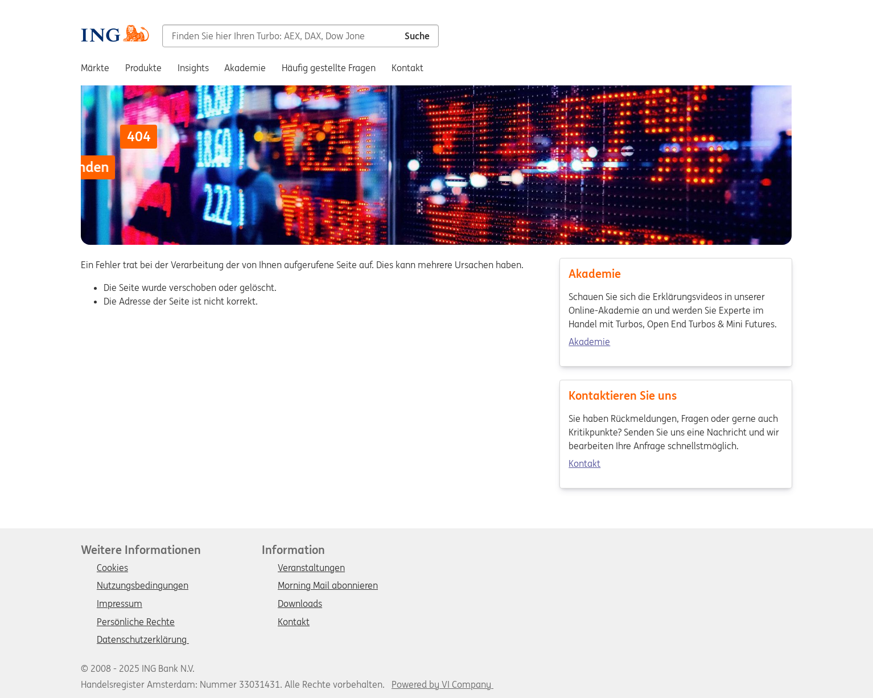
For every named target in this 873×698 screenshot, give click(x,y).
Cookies (112, 568)
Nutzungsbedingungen (142, 586)
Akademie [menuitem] (245, 67)
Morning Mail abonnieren (328, 586)
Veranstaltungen (311, 568)
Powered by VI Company (441, 684)
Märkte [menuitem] (95, 67)
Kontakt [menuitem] (407, 67)
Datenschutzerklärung (143, 640)
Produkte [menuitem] (143, 67)
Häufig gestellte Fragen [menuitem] (329, 67)
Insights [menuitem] (193, 67)
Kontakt (584, 464)
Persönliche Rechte (136, 622)
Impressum (119, 604)
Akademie (589, 342)
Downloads (300, 604)
